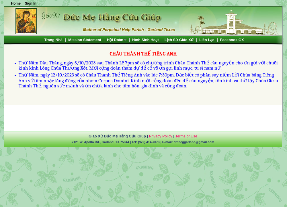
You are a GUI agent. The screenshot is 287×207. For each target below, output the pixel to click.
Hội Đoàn (115, 40)
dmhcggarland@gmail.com (194, 142)
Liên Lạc (206, 40)
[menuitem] (54, 40)
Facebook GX (232, 40)
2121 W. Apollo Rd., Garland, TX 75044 (100, 142)
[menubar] (144, 40)
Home (16, 3)
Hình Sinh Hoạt (145, 40)
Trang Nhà (53, 40)
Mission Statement (84, 40)
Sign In (30, 3)
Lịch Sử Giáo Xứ (179, 40)
